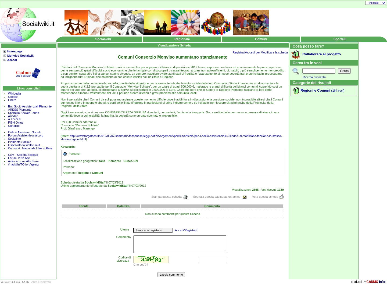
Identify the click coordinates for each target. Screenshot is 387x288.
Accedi (12, 60)
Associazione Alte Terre (23, 161)
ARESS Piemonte (19, 109)
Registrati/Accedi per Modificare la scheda (260, 52)
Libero (12, 100)
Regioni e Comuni (315, 90)
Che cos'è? (140, 264)
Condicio (14, 125)
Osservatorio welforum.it (24, 145)
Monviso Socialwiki (20, 55)
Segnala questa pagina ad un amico (220, 196)
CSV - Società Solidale (23, 154)
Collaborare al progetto (321, 54)
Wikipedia (14, 93)
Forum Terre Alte (19, 158)
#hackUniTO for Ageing (23, 164)
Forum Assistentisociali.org (25, 135)
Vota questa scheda (268, 196)
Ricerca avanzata (314, 77)
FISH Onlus (15, 122)
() (337, 90)
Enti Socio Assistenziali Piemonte (30, 106)
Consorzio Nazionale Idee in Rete (30, 148)
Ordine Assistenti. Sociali (24, 132)
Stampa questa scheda (169, 196)
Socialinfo (14, 138)
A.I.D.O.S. (15, 119)
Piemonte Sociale (19, 141)
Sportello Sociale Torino (23, 112)
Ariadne (13, 116)
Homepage (14, 51)
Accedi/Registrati (186, 230)
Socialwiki (103, 39)
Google (12, 96)
